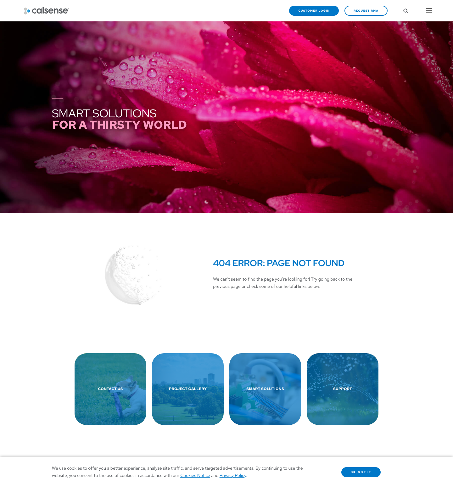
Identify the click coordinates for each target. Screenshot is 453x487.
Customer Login (314, 11)
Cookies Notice (195, 476)
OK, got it (361, 472)
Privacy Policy (233, 476)
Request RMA (366, 11)
